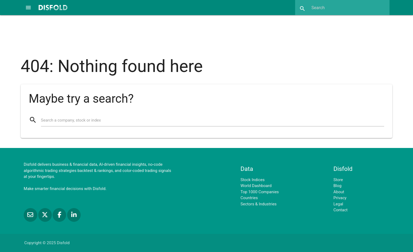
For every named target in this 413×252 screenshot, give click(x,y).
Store (338, 179)
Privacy (339, 197)
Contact (340, 210)
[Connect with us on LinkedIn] (74, 214)
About (338, 191)
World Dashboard (256, 185)
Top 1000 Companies (260, 191)
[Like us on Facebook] (60, 214)
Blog (337, 185)
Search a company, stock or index (71, 120)
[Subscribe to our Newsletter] (31, 214)
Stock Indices (253, 179)
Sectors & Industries (259, 204)
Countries (249, 197)
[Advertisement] (206, 33)
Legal (338, 204)
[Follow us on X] (45, 214)
